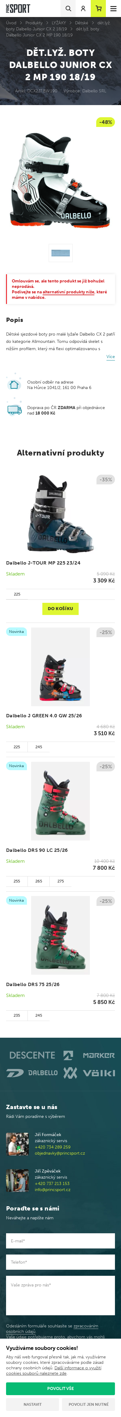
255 (17, 881)
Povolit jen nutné (89, 1404)
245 (38, 747)
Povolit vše (60, 1388)
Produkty (34, 23)
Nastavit (33, 1404)
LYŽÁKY (59, 23)
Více (110, 356)
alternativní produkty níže (68, 292)
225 (17, 594)
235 (17, 1015)
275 (60, 881)
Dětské (81, 23)
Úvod (11, 23)
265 (38, 881)
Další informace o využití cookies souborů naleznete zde (53, 1370)
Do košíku (60, 608)
